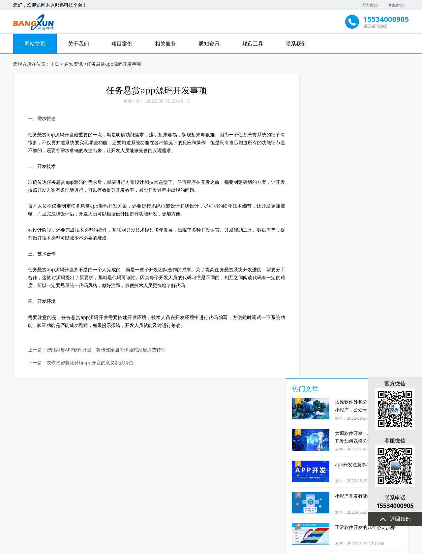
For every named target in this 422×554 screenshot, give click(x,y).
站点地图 (291, 506)
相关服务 (165, 43)
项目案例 (122, 43)
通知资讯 (209, 43)
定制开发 (328, 477)
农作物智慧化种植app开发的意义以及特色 (90, 364)
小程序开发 (140, 477)
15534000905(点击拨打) (188, 518)
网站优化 (281, 477)
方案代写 (234, 477)
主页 (54, 63)
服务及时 (46, 477)
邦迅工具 (252, 43)
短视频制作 (187, 477)
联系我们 (296, 43)
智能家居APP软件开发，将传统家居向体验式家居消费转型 (106, 351)
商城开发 (93, 477)
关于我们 (78, 43)
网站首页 (34, 43)
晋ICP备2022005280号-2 (319, 548)
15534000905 (393, 505)
